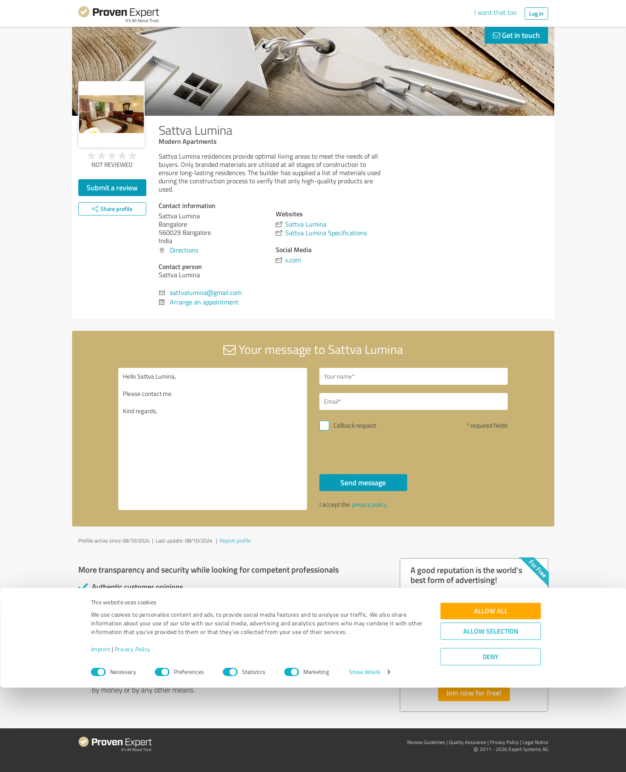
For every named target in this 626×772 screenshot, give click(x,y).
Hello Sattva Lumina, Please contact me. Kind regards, (212, 439)
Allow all (491, 695)
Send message (363, 482)
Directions (184, 250)
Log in (536, 13)
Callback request (354, 425)
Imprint (100, 733)
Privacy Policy (132, 733)
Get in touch (516, 35)
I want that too (495, 12)
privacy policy (369, 504)
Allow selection (490, 716)
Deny (491, 741)
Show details (365, 756)
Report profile (235, 540)
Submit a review (112, 187)
